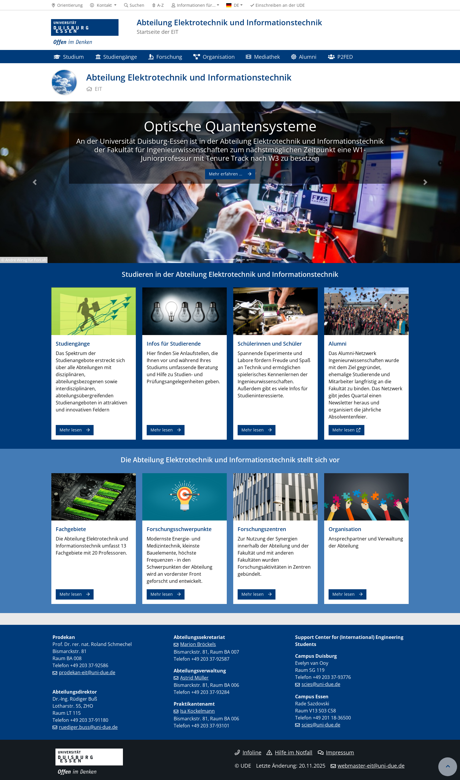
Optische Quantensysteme (230, 125)
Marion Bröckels (198, 644)
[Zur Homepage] (85, 32)
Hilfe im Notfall (289, 752)
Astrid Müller (194, 677)
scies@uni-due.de (321, 684)
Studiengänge (116, 56)
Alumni (304, 56)
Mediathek (263, 56)
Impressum (336, 752)
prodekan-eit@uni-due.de (87, 672)
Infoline (248, 752)
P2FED (340, 56)
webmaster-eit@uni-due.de (371, 765)
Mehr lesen (71, 430)
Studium (69, 56)
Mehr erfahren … (226, 174)
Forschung (165, 56)
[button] (103, 5)
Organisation (214, 56)
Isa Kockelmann (197, 711)
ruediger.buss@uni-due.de (88, 727)
